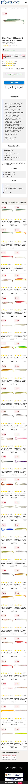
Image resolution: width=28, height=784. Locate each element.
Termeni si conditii (11, 767)
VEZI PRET (14, 82)
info (12, 225)
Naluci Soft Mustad (14, 9)
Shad (6, 9)
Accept (20, 782)
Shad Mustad (24, 9)
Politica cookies (18, 769)
